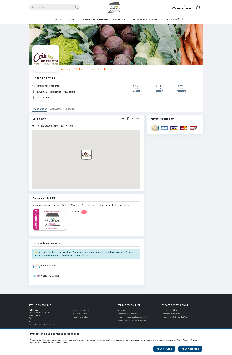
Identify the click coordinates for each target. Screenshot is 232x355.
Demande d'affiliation (171, 314)
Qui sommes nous (81, 310)
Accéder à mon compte (127, 314)
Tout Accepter (190, 348)
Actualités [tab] (56, 109)
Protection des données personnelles (133, 317)
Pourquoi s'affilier (169, 310)
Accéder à (184, 7)
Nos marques (119, 19)
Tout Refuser (164, 348)
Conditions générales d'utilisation (131, 321)
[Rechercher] (76, 7)
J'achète (72, 19)
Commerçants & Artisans (95, 19)
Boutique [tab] (69, 109)
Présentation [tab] (39, 109)
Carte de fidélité (174, 19)
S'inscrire (121, 310)
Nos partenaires (80, 314)
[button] (198, 8)
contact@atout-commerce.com (42, 324)
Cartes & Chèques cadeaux (145, 19)
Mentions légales (80, 317)
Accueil (59, 19)
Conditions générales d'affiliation (176, 317)
